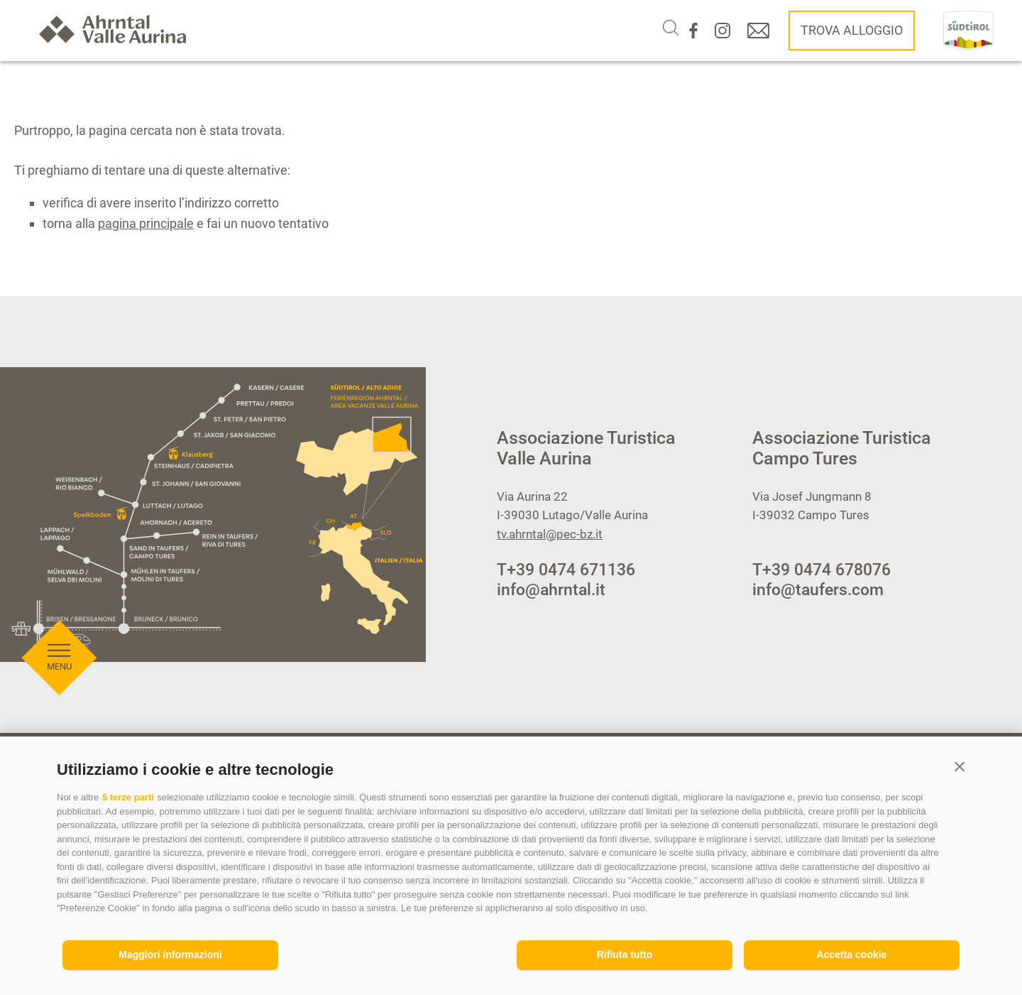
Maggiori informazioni (170, 954)
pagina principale (146, 223)
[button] (959, 766)
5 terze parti (128, 797)
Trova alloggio (852, 30)
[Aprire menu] (59, 583)
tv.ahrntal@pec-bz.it (550, 534)
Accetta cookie (852, 954)
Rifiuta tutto (625, 954)
